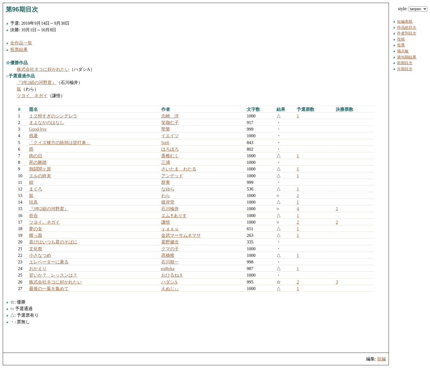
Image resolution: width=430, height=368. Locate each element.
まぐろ (35, 189)
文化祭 (35, 248)
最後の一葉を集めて (49, 288)
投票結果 (19, 49)
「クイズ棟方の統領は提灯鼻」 (59, 142)
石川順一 (170, 262)
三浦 (165, 162)
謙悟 (165, 222)
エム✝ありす (174, 215)
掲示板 (403, 51)
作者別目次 (406, 33)
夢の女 (35, 228)
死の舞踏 (38, 162)
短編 (381, 358)
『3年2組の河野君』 (36, 82)
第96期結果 (406, 57)
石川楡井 (170, 208)
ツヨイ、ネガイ (32, 95)
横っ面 (35, 235)
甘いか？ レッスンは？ (53, 275)
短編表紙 (404, 21)
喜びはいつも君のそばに (53, 242)
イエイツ (170, 135)
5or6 (165, 142)
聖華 (165, 129)
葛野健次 (170, 242)
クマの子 (170, 248)
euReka (167, 268)
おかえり (38, 268)
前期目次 (404, 63)
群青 (165, 182)
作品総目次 (406, 27)
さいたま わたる (178, 169)
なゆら (167, 189)
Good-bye (38, 129)
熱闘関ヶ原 (40, 169)
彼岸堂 (167, 202)
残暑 (33, 135)
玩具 (33, 202)
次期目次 (404, 69)
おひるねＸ (172, 275)
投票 (401, 45)
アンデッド (172, 175)
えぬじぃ (170, 288)
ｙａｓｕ (170, 228)
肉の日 (35, 155)
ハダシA (169, 282)
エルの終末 (40, 175)
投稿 (401, 39)
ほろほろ (170, 149)
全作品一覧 (21, 43)
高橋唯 (167, 255)
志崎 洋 (170, 116)
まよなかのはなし (46, 122)
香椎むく (170, 155)
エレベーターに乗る (49, 262)
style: (412, 8)
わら (165, 195)
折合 (33, 215)
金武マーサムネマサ (181, 235)
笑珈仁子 (170, 122)
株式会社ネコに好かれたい (43, 69)
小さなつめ (40, 255)
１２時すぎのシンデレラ (53, 116)
